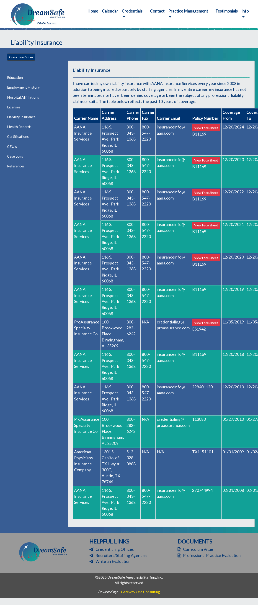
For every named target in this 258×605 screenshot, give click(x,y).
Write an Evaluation (110, 561)
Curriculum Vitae (21, 57)
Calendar (110, 11)
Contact (157, 11)
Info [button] (245, 11)
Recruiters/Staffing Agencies (118, 555)
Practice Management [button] (188, 11)
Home (93, 10)
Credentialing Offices (111, 549)
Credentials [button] (132, 11)
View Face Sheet (206, 128)
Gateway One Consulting (140, 592)
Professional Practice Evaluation (209, 555)
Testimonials (226, 11)
